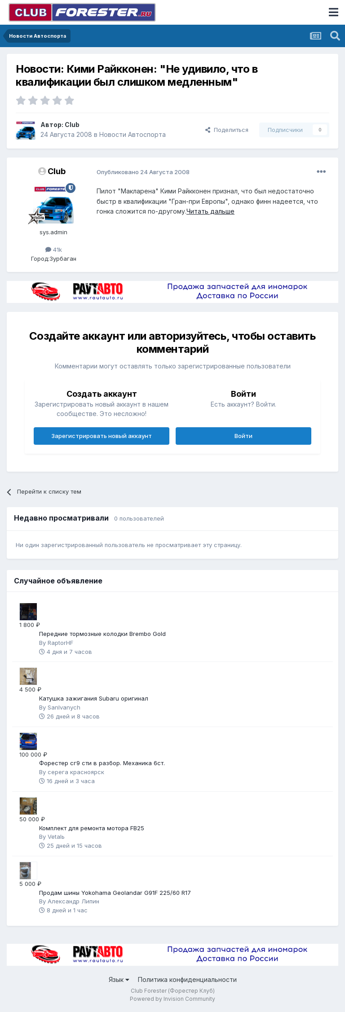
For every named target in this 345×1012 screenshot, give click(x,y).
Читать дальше (210, 211)
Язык (119, 979)
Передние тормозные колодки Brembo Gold (102, 633)
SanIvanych (64, 707)
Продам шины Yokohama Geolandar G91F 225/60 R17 (115, 892)
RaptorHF (60, 642)
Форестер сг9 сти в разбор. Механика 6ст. (102, 763)
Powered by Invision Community (172, 998)
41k (53, 249)
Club (72, 124)
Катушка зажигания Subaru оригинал (93, 698)
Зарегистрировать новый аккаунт (101, 435)
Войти (243, 435)
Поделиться (226, 129)
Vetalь (56, 836)
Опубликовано (143, 171)
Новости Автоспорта (132, 134)
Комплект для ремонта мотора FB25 (91, 828)
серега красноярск (76, 771)
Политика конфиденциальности (187, 979)
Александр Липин (73, 901)
